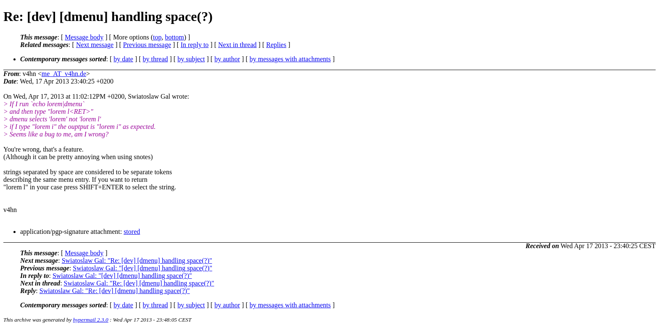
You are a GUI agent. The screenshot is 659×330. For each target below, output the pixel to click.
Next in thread (237, 44)
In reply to (195, 44)
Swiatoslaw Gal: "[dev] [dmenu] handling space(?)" (142, 268)
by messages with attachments (290, 59)
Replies (276, 44)
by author (227, 59)
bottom (174, 37)
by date (123, 59)
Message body (84, 37)
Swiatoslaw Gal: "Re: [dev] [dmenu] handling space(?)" (137, 260)
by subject (191, 59)
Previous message (147, 44)
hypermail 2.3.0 (90, 320)
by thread (155, 59)
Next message (94, 44)
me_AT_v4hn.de (64, 73)
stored (132, 231)
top (157, 37)
